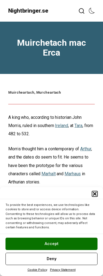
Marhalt (48, 173)
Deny (51, 258)
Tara (78, 125)
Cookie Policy (37, 270)
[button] (95, 194)
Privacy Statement (63, 270)
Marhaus (73, 173)
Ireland (61, 125)
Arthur (85, 148)
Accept (51, 243)
